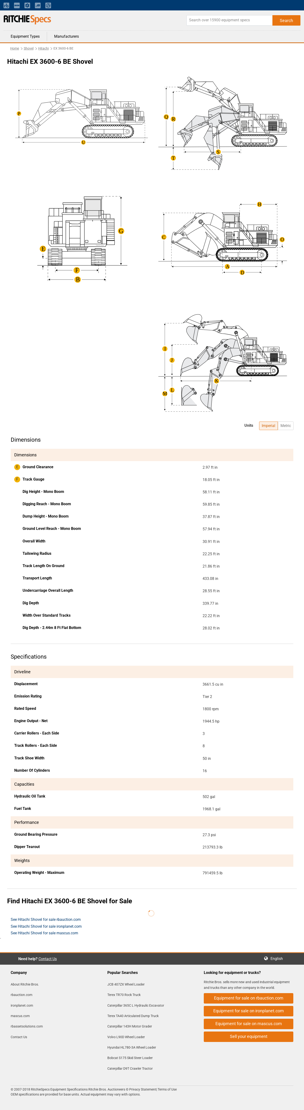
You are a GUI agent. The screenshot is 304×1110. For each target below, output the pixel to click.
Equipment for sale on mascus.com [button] (248, 1023)
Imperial (268, 425)
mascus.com (20, 1016)
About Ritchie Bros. (25, 984)
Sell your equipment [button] (248, 1036)
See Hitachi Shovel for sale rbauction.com (46, 919)
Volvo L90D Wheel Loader (126, 1037)
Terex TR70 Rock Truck (124, 995)
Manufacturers (66, 36)
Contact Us (47, 959)
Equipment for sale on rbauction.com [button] (248, 997)
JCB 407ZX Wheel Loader (126, 984)
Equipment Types (25, 36)
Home (14, 48)
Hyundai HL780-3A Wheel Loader (131, 1047)
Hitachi (43, 48)
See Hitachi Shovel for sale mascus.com (44, 933)
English (278, 958)
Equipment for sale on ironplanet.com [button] (248, 1010)
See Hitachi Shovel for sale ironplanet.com (46, 926)
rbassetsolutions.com (27, 1026)
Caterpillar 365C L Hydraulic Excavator (135, 1005)
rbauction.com (21, 995)
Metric (285, 425)
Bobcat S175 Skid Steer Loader (130, 1058)
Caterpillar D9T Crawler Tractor (130, 1068)
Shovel (28, 48)
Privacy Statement (142, 1089)
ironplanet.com (22, 1005)
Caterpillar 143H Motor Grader (129, 1026)
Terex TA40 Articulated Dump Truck (133, 1016)
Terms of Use (167, 1089)
